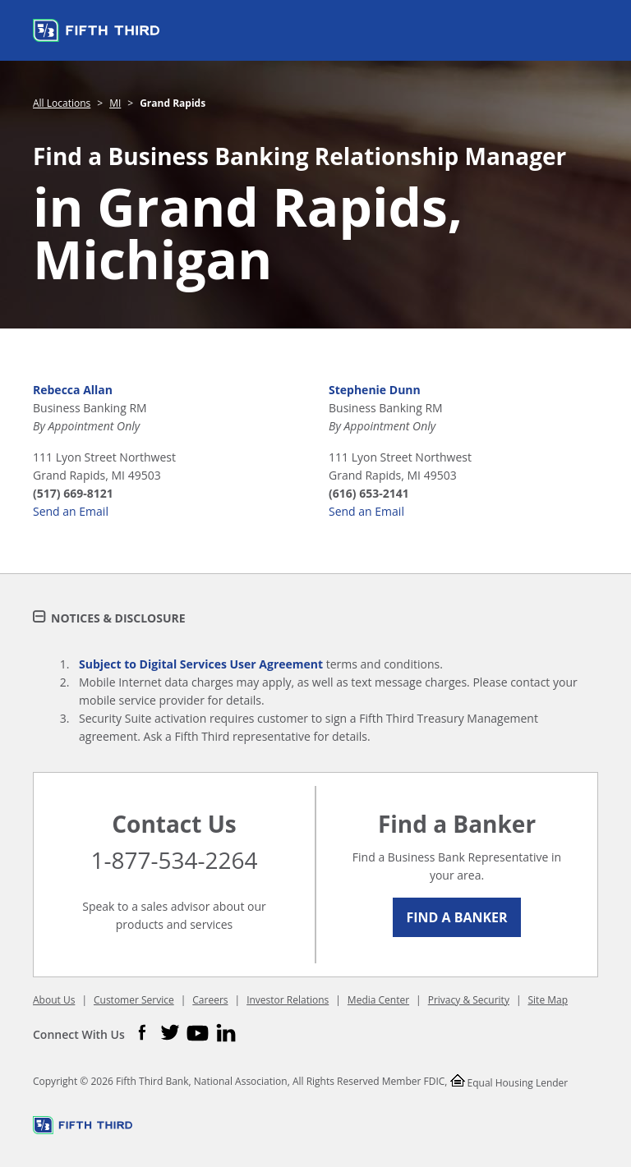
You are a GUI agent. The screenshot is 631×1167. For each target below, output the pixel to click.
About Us (54, 1000)
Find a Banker (456, 917)
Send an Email (70, 511)
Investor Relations (287, 1000)
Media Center (378, 1000)
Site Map (548, 1000)
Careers (210, 1000)
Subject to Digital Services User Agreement (201, 664)
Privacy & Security (468, 1000)
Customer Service (134, 1000)
